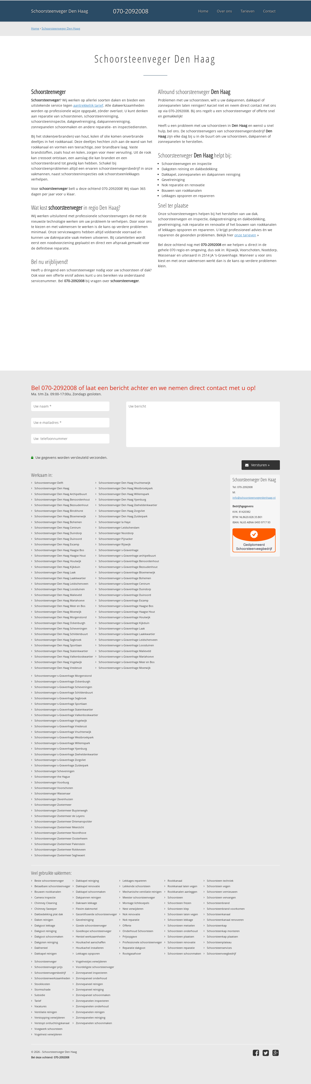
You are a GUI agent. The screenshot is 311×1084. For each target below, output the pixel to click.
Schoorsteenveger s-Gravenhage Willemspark (62, 743)
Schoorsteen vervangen (221, 897)
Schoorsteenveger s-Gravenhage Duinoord (125, 595)
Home (35, 28)
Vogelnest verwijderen (48, 1034)
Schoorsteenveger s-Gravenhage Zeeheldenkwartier (66, 754)
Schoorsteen (175, 897)
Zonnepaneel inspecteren (91, 972)
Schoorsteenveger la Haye (114, 522)
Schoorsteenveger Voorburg (51, 782)
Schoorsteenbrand (218, 903)
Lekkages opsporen (88, 953)
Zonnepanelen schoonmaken (94, 1023)
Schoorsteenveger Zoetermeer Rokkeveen (60, 849)
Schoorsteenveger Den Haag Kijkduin (57, 567)
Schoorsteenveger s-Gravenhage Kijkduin (124, 623)
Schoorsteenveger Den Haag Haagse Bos (59, 550)
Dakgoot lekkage (44, 925)
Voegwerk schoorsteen (48, 1029)
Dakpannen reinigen (88, 897)
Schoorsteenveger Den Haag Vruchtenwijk (124, 482)
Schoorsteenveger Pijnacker (116, 539)
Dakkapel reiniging (87, 880)
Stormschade (42, 989)
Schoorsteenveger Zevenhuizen (53, 799)
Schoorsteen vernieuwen (222, 891)
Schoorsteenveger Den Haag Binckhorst (58, 511)
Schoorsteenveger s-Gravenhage (118, 550)
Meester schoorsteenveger (139, 897)
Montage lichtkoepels (136, 903)
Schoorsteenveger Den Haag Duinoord (58, 539)
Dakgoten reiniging (46, 942)
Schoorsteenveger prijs (48, 967)
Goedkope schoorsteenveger (93, 931)
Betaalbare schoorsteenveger (52, 886)
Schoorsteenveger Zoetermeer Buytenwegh (61, 810)
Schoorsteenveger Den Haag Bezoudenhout (61, 505)
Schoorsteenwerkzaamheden (52, 978)
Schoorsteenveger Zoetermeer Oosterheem (60, 838)
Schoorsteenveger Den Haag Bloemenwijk (60, 516)
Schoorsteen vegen (218, 886)
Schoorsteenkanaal (218, 914)
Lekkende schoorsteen (136, 886)
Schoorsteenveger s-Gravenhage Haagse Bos (126, 606)
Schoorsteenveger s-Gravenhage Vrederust (60, 726)
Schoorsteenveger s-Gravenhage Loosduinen (126, 645)
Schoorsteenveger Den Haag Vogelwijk (58, 662)
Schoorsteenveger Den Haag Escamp (56, 544)
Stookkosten (42, 984)
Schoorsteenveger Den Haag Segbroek (57, 639)
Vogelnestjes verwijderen (91, 961)
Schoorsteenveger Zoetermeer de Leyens (59, 816)
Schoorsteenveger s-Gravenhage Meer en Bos (126, 662)
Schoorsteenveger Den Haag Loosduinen (59, 589)
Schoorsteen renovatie (181, 942)
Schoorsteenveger (45, 961)
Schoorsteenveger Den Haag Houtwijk (57, 561)
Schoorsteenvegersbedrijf (50, 972)
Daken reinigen (43, 919)
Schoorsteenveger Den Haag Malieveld (58, 595)
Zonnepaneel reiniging (90, 989)
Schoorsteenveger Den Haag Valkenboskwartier (63, 656)
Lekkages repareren (135, 880)
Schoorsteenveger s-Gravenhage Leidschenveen (128, 639)
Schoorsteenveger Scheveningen (54, 771)
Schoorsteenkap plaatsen (222, 936)
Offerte (127, 925)
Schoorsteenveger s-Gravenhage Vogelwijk (60, 720)
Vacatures (40, 1006)
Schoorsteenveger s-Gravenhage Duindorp (125, 589)
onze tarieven (245, 235)
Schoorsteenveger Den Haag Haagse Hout (60, 555)
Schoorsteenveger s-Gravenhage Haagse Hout (127, 611)
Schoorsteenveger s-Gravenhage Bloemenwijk (127, 572)
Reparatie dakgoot (134, 948)
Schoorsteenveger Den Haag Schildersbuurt (61, 634)
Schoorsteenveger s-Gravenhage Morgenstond (63, 675)
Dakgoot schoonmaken (48, 936)
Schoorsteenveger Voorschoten (53, 788)
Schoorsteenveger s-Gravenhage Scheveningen (63, 687)
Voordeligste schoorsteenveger (95, 967)
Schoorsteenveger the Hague (52, 776)
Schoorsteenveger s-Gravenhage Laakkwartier (127, 634)
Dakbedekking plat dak (48, 914)
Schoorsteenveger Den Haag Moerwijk (57, 611)
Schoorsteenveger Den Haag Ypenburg (122, 499)
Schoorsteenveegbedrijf (221, 953)
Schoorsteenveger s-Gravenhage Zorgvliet (60, 760)
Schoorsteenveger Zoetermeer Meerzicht (59, 827)
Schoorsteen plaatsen (181, 936)
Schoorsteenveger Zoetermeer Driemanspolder (63, 821)
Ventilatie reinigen (45, 1012)
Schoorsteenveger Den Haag (59, 11)
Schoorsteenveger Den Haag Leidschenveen (61, 583)
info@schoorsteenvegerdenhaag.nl (254, 497)
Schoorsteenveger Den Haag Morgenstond (60, 617)
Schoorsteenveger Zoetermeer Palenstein (59, 844)
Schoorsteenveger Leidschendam (119, 527)
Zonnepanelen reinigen (90, 1012)
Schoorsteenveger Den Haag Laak (55, 572)
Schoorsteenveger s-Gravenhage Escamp (123, 600)
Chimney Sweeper (45, 908)
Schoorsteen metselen (181, 925)
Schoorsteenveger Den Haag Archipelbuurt (60, 494)
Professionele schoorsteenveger (142, 942)
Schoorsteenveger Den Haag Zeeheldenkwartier (128, 505)
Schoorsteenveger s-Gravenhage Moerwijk (125, 668)
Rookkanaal (175, 880)
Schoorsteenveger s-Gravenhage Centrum (124, 583)
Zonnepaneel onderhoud (91, 978)
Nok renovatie (131, 914)
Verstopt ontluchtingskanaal (51, 1023)
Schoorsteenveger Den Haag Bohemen (58, 522)
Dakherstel (41, 948)
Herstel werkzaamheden (91, 936)
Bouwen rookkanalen (47, 891)
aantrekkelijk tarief (88, 105)
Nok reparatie (131, 919)
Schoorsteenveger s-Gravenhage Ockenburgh (62, 681)
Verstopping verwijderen (49, 1017)
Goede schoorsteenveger (91, 925)
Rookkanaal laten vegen (182, 886)
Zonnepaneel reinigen (89, 984)
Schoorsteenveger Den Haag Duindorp (58, 533)
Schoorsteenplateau (219, 942)
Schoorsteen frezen (179, 903)
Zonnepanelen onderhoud (92, 1006)
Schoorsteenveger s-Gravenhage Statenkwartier (63, 709)
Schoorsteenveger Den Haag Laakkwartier (60, 578)
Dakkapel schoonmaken (91, 891)
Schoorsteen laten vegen (183, 914)
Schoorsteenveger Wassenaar (52, 793)
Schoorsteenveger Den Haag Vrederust (58, 668)
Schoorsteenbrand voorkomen (226, 908)
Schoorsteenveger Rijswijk (115, 544)
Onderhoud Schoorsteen (138, 931)
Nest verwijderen (133, 908)
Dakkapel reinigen (45, 953)
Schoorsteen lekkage (180, 919)
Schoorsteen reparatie (181, 948)
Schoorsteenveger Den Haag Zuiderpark (123, 516)
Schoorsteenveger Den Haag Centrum (57, 527)
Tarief (37, 1000)
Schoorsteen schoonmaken (184, 953)
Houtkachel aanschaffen (91, 942)
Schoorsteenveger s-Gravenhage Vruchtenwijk (62, 732)
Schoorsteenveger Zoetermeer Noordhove (60, 832)
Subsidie (39, 995)
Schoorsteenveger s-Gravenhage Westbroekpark (64, 737)
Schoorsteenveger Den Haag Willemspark (124, 494)
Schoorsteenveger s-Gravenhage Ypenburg (60, 748)
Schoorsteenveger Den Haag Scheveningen (60, 628)
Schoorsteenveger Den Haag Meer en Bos (59, 606)
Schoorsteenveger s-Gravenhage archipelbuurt (127, 555)
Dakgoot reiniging (45, 931)
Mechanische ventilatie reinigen (142, 891)
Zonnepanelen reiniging (90, 1017)
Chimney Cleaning (45, 903)
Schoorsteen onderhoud (183, 931)
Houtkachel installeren (90, 948)
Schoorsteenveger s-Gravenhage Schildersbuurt (63, 692)
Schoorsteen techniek (220, 880)
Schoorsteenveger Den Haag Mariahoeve (59, 600)
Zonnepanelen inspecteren (92, 1000)
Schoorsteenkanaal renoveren (225, 919)
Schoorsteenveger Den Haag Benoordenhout (62, 499)
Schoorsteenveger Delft (48, 482)
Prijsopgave (130, 936)
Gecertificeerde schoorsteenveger (96, 914)
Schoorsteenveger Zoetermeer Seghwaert (59, 855)
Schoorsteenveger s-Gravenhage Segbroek (60, 698)
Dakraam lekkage (86, 903)
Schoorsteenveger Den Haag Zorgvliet (122, 511)
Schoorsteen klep (178, 908)
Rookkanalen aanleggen (182, 891)
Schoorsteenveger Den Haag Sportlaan (58, 645)
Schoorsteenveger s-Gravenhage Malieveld (125, 651)
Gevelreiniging (85, 919)
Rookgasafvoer (132, 953)
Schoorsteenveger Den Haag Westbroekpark (126, 488)
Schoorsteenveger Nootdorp (116, 533)
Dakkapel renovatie (88, 886)
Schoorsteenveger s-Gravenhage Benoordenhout (129, 561)
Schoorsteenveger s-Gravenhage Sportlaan (60, 703)
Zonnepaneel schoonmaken (93, 995)
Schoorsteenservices (219, 948)
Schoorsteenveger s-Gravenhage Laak (122, 628)
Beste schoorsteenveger (49, 880)
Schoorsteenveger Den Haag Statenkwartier (61, 651)
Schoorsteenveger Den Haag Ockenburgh (59, 623)
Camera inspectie (45, 897)
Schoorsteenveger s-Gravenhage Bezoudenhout (128, 567)
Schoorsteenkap (217, 925)
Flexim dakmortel (86, 908)
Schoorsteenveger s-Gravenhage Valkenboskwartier (66, 715)
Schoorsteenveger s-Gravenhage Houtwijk (124, 617)
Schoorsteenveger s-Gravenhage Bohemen (125, 578)
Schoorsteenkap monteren (223, 931)
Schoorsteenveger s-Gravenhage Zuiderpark (61, 765)
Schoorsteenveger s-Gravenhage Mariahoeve (126, 656)
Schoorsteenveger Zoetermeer (52, 804)
